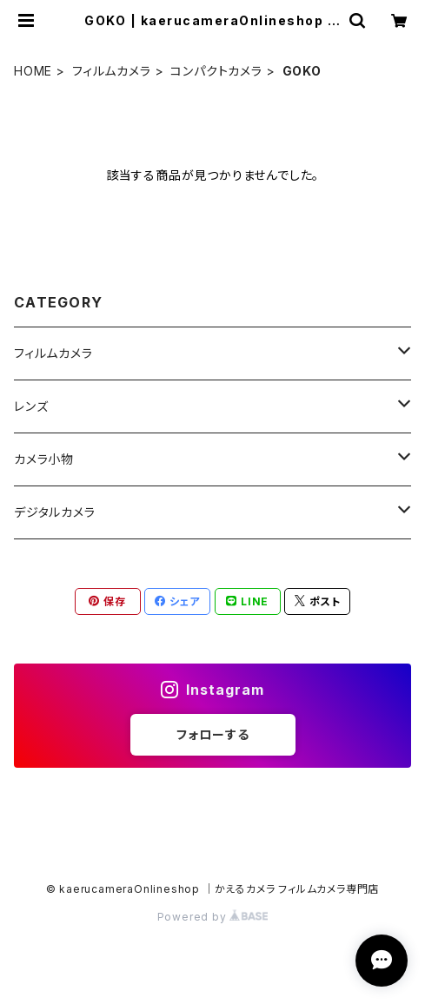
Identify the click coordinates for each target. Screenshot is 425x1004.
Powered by (213, 916)
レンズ (31, 406)
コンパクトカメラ (216, 70)
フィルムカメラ (111, 70)
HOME (33, 70)
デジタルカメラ (55, 512)
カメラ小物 (44, 459)
